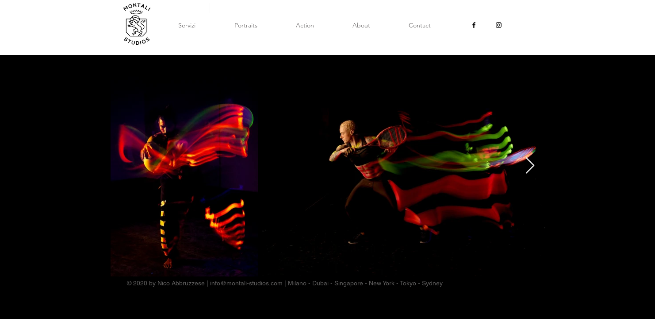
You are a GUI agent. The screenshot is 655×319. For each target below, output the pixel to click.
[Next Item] (530, 166)
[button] (246, 25)
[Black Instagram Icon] (498, 25)
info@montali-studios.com (246, 283)
